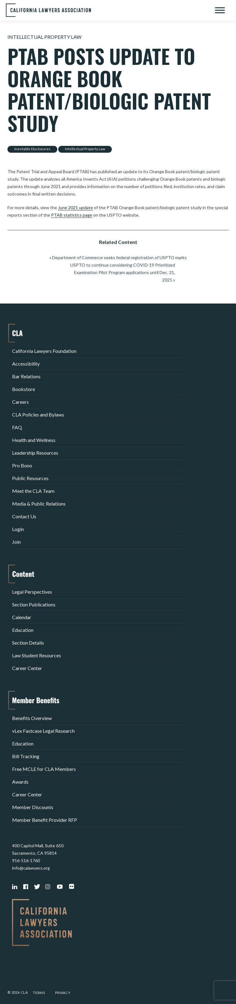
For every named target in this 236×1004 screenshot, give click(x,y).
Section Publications (33, 604)
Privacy (63, 993)
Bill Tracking (25, 756)
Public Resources (30, 478)
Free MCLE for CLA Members (44, 769)
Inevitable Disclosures (32, 149)
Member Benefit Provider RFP (44, 820)
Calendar (21, 617)
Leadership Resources (35, 453)
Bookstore (23, 389)
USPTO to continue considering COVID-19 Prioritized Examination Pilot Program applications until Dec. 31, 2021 (122, 272)
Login (18, 529)
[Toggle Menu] (220, 10)
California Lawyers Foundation (44, 351)
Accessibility (26, 364)
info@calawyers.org (31, 868)
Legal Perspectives (32, 592)
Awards (20, 782)
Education (22, 630)
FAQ (17, 427)
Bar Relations (26, 376)
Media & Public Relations (39, 504)
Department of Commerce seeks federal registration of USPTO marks (119, 257)
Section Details (28, 643)
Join (16, 542)
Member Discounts (32, 807)
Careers (20, 402)
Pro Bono (22, 465)
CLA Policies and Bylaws (38, 414)
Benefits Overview (32, 718)
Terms (39, 993)
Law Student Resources (36, 655)
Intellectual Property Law (44, 37)
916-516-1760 (26, 860)
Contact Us (24, 516)
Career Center (27, 668)
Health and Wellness (33, 440)
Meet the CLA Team (33, 491)
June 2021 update (75, 207)
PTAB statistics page (71, 215)
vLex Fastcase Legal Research (43, 731)
